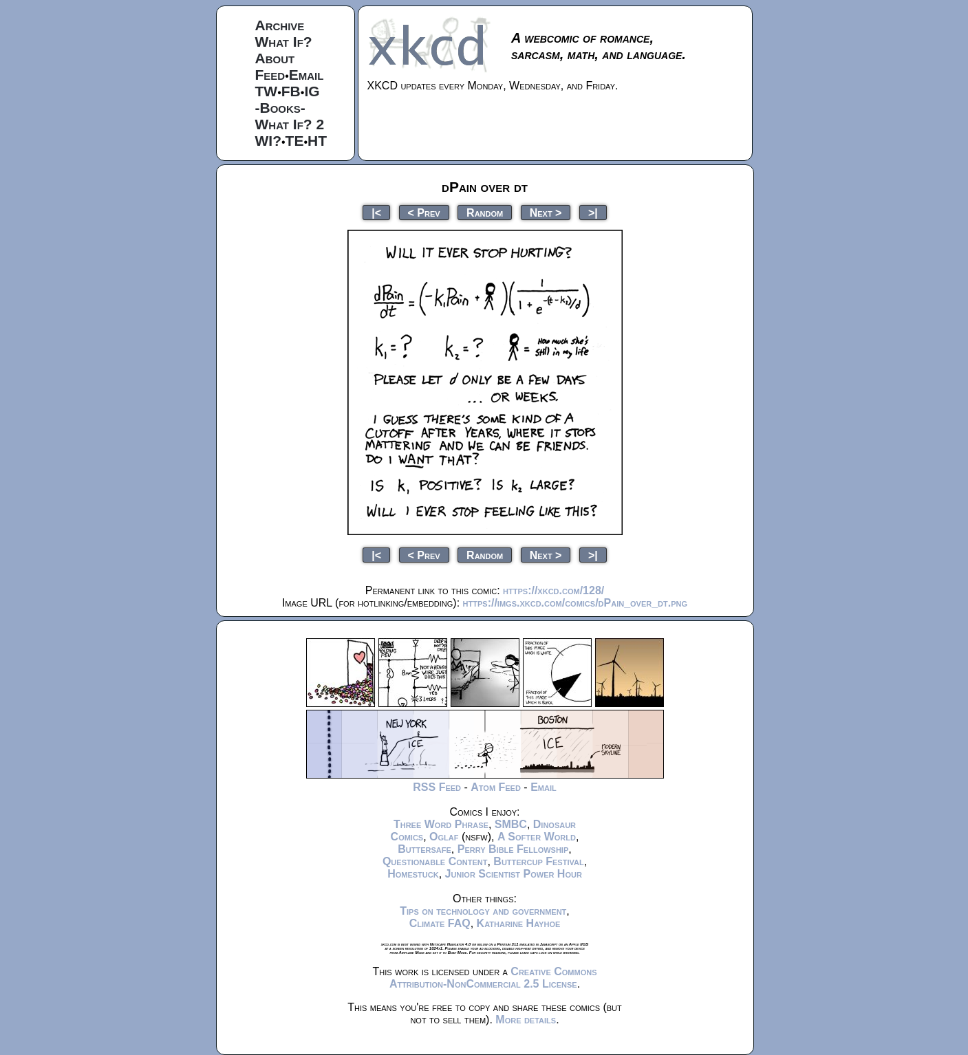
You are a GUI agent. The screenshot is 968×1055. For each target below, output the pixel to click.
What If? (283, 42)
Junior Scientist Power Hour (513, 874)
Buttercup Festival (538, 861)
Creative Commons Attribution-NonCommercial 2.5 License (493, 978)
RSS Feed (437, 787)
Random (484, 212)
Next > (546, 212)
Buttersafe (424, 849)
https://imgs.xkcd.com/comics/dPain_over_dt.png (575, 603)
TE (295, 141)
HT (317, 141)
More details (525, 1019)
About (275, 58)
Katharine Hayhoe (519, 923)
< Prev (424, 212)
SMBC (511, 824)
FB (291, 91)
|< (376, 212)
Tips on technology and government (483, 911)
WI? (268, 141)
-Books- (280, 108)
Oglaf (443, 836)
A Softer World (536, 836)
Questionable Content (435, 861)
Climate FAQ (440, 923)
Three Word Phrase (441, 824)
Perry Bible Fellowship (513, 849)
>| (593, 212)
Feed (270, 75)
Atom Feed (496, 787)
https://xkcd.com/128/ (553, 590)
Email (306, 75)
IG (311, 91)
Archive (280, 25)
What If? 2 (290, 124)
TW (266, 91)
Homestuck (413, 874)
